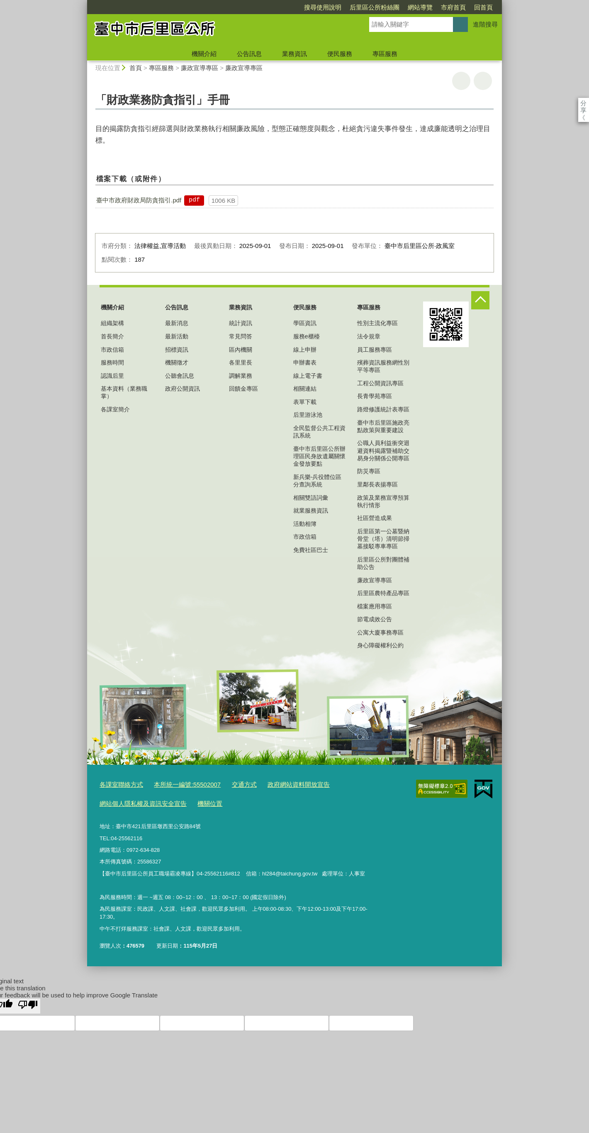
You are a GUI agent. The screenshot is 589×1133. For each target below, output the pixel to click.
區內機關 (240, 349)
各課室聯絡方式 (118, 783)
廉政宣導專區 (199, 67)
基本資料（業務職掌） (124, 392)
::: (83, 3)
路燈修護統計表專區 (383, 409)
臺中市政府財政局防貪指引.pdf (138, 200)
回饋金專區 (243, 388)
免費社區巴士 (310, 550)
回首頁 (435, 7)
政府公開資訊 (182, 388)
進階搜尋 (485, 24)
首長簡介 (112, 336)
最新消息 (176, 323)
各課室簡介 (115, 409)
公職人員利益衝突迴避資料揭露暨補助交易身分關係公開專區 (383, 450)
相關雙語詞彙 (310, 497)
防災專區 (368, 471)
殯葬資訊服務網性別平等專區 (383, 366)
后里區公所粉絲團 (327, 7)
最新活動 (176, 336)
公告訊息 (249, 53)
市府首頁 (405, 7)
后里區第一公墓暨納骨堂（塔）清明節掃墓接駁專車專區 (383, 538)
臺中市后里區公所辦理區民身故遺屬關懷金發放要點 (319, 456)
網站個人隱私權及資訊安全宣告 (137, 800)
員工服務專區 (374, 349)
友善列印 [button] (461, 81)
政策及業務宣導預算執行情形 (383, 501)
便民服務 (339, 53)
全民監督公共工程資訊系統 (319, 432)
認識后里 (112, 375)
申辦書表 (304, 362)
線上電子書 (307, 375)
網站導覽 (372, 7)
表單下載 (304, 402)
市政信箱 (112, 349)
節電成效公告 (374, 619)
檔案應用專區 (374, 606)
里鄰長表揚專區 (377, 484)
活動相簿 (304, 523)
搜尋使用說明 (275, 7)
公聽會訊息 (179, 375)
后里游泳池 (307, 414)
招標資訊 (176, 349)
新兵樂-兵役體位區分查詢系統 (317, 481)
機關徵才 (176, 362)
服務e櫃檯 (306, 336)
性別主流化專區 (377, 323)
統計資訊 (240, 323)
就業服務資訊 (310, 510)
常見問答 (240, 336)
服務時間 (112, 362)
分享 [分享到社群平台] (583, 103)
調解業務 (240, 375)
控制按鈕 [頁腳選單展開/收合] (480, 300)
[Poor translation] (27, 1001)
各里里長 (240, 362)
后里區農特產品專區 (383, 593)
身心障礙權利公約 (380, 645)
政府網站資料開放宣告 (276, 783)
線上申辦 (304, 349)
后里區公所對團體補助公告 (383, 563)
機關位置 (196, 800)
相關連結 (304, 388)
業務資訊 (294, 53)
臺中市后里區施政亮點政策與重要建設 (383, 426)
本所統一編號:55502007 (177, 783)
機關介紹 (204, 53)
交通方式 (228, 783)
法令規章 (368, 336)
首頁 (135, 67)
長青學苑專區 (374, 396)
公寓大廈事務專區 (380, 632)
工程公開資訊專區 (380, 383)
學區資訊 (304, 323)
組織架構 (112, 323)
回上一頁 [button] (483, 81)
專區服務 (384, 53)
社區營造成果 (374, 518)
